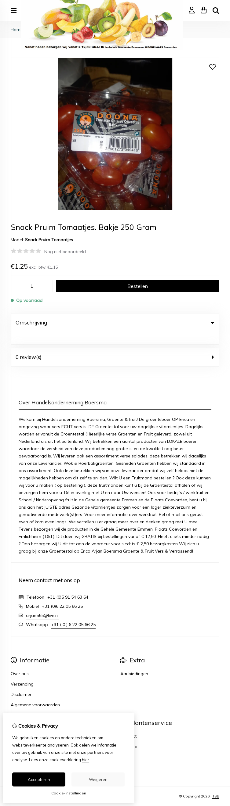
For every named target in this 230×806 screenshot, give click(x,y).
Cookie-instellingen (68, 793)
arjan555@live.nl (42, 603)
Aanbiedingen (134, 661)
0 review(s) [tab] (115, 344)
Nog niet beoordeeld (65, 251)
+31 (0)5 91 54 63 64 (67, 584)
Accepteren (39, 779)
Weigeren (98, 779)
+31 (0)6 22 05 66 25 (62, 593)
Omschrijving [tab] (115, 322)
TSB (215, 784)
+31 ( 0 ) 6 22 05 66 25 (73, 612)
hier (85, 759)
